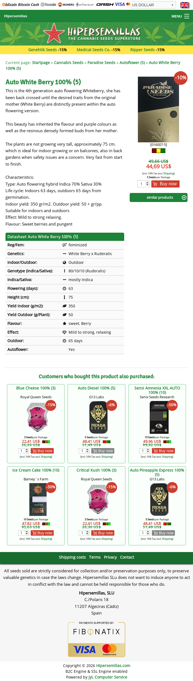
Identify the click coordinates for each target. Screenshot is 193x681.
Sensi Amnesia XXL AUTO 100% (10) (157, 390)
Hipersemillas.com (113, 665)
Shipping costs (72, 557)
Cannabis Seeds (68, 62)
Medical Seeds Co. (93, 49)
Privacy (110, 557)
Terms (95, 557)
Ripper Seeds (142, 49)
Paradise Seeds (101, 62)
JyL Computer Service (108, 677)
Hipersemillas (15, 16)
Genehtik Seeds (42, 49)
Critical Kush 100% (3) (96, 470)
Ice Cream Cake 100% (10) (35, 470)
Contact (127, 557)
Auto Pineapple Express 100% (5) (157, 472)
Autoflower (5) (132, 62)
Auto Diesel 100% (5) (96, 388)
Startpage (41, 62)
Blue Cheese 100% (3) (35, 388)
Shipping (168, 173)
